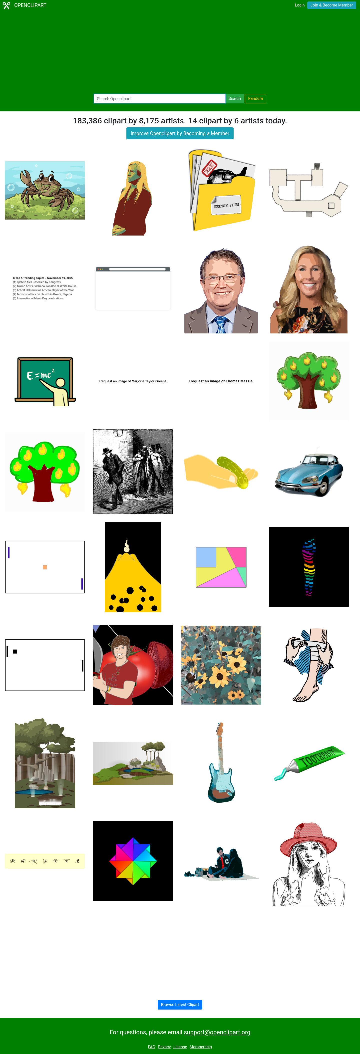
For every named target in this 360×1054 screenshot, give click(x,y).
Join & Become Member (332, 5)
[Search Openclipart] (160, 98)
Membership (201, 1047)
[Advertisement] (180, 52)
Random (255, 98)
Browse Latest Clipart (180, 1004)
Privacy (164, 1047)
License (180, 1047)
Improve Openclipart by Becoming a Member (180, 133)
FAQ (151, 1047)
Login (300, 5)
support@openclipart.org (217, 1032)
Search (235, 98)
